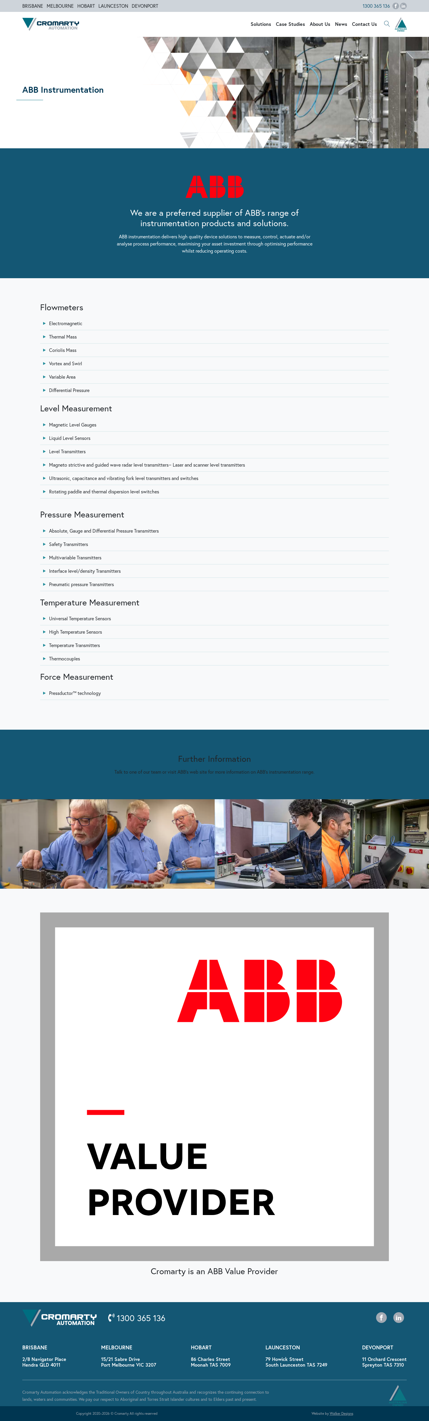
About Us (320, 24)
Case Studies (290, 24)
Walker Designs (341, 1413)
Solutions (261, 24)
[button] (387, 24)
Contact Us (364, 24)
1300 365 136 (376, 6)
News (341, 24)
